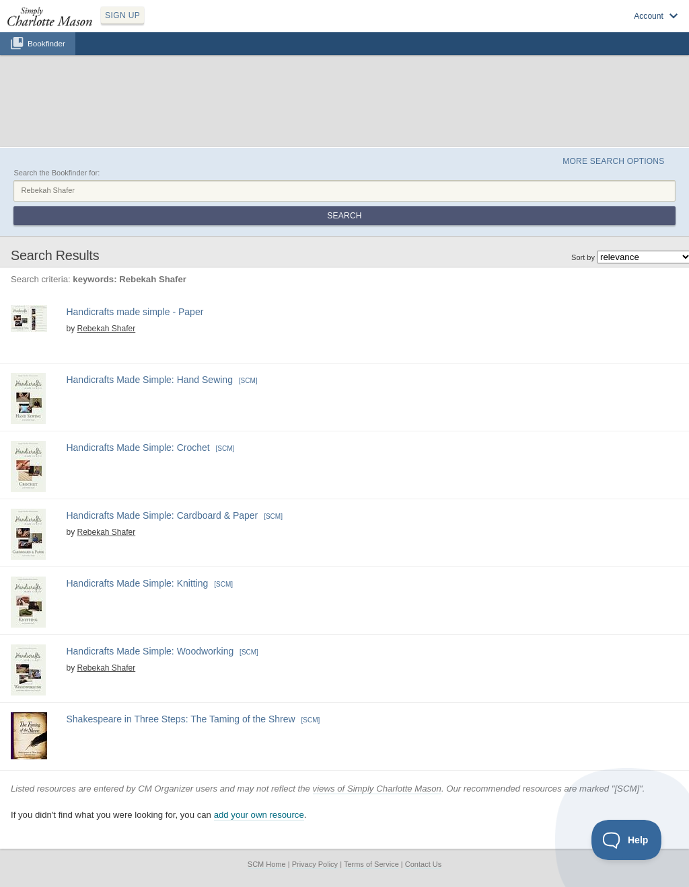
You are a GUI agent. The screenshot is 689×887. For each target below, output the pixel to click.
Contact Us (423, 864)
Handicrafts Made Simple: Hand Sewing (149, 379)
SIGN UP (122, 15)
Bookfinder (46, 43)
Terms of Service (371, 864)
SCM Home (267, 864)
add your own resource (259, 815)
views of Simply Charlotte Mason (377, 789)
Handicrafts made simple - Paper (134, 311)
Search (344, 215)
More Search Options (613, 161)
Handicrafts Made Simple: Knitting (137, 583)
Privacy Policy (315, 864)
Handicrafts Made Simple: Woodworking (149, 651)
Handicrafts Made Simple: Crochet (137, 447)
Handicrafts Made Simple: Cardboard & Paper (162, 515)
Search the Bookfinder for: (56, 173)
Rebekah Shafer (106, 328)
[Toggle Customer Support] (626, 840)
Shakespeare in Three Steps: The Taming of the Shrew (180, 719)
